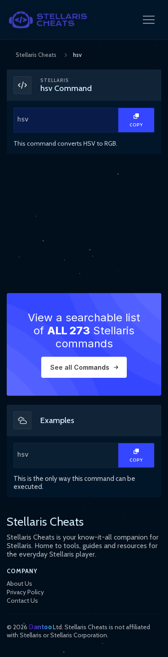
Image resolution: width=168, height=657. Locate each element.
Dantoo (40, 627)
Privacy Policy (25, 592)
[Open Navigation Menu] (148, 19)
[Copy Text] (136, 120)
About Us (19, 583)
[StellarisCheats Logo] (48, 19)
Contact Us (22, 600)
